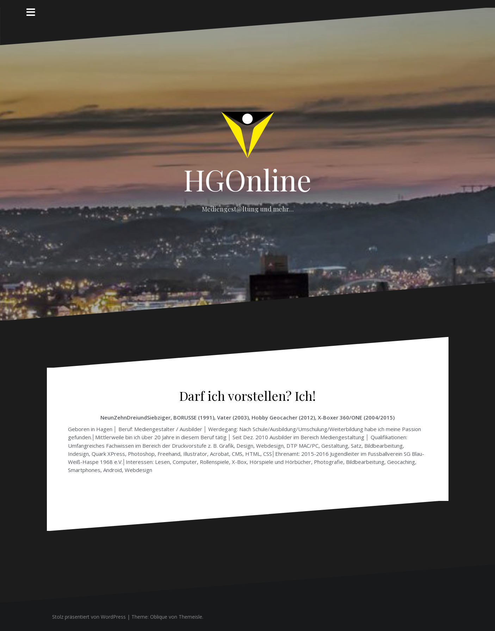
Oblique (158, 616)
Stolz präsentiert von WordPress (89, 616)
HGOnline (247, 179)
